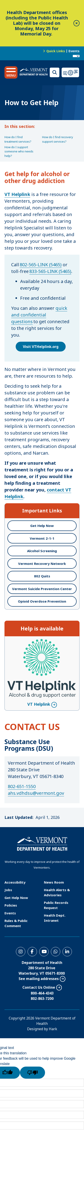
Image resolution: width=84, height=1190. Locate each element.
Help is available (42, 628)
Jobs (8, 890)
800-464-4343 (42, 993)
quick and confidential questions (39, 315)
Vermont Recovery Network (42, 563)
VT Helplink (38, 704)
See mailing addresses (39, 978)
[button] (10, 72)
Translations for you (71, 72)
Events (74, 51)
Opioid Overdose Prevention (42, 601)
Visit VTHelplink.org (40, 346)
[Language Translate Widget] (76, 56)
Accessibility (15, 882)
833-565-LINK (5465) (50, 271)
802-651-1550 (22, 786)
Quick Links (55, 51)
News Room (54, 882)
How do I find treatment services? (17, 139)
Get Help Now (42, 525)
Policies (10, 905)
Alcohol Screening (42, 551)
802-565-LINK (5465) (41, 265)
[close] (76, 23)
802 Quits (42, 576)
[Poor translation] (32, 1073)
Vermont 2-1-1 (42, 538)
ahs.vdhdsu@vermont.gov (36, 793)
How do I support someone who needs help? (18, 151)
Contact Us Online (38, 987)
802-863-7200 (42, 998)
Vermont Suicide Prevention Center (42, 589)
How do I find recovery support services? (57, 139)
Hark (53, 1028)
